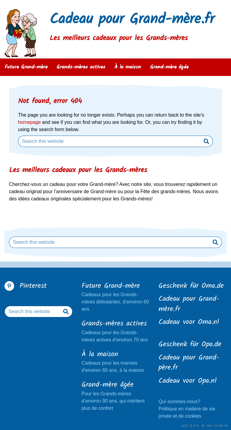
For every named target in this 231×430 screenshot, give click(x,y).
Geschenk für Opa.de (190, 345)
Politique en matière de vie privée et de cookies (187, 412)
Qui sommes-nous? (179, 401)
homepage (29, 122)
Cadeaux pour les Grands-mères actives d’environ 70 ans (115, 330)
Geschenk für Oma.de (191, 286)
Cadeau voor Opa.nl (188, 381)
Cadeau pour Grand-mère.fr (132, 20)
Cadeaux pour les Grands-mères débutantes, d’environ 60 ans (115, 296)
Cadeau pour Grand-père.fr (189, 363)
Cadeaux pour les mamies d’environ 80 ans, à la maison (115, 361)
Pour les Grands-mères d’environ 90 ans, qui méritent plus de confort (115, 395)
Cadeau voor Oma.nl (189, 322)
